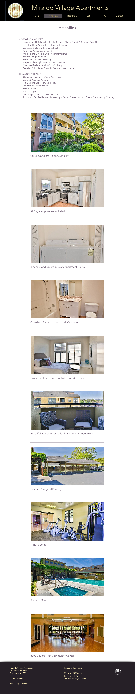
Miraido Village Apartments (70, 7)
